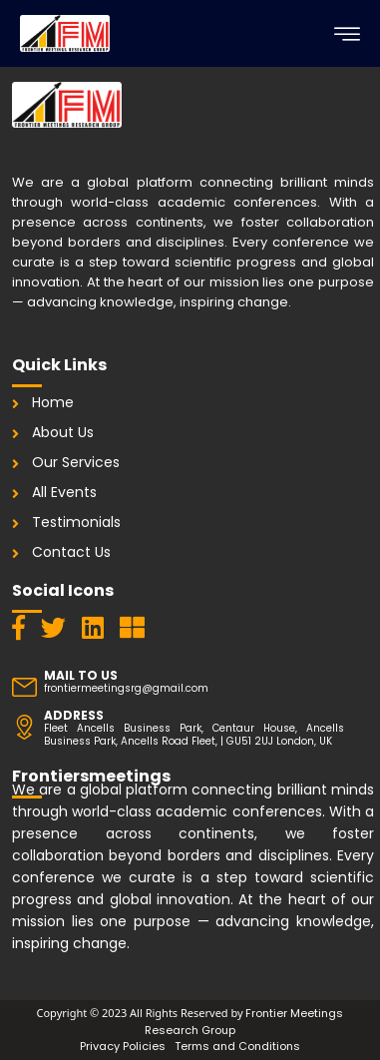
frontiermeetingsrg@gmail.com (126, 688)
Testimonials (76, 522)
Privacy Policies (123, 1046)
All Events (64, 492)
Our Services (76, 462)
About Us (63, 432)
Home (53, 402)
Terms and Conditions (237, 1046)
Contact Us (71, 552)
